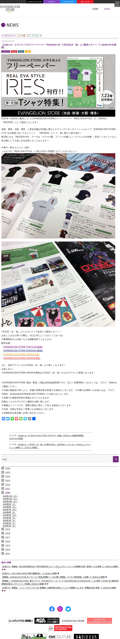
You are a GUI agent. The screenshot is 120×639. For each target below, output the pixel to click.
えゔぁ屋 (4, 569)
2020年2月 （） (9, 523)
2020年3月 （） (9, 520)
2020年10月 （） (10, 501)
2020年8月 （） (10, 507)
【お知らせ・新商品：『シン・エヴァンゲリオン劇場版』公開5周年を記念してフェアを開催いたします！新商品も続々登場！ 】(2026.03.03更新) (58, 587)
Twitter (68, 609)
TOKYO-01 (5, 51)
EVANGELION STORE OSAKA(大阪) (21, 354)
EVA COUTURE (68, 2)
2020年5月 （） (10, 515)
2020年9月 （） (9, 504)
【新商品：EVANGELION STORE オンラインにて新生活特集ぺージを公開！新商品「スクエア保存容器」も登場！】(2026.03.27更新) (53, 577)
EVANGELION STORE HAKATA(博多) (22, 358)
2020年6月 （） (9, 512)
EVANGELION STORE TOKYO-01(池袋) (23, 347)
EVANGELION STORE (35, 2)
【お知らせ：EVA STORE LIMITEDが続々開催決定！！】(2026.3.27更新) (29, 573)
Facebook (52, 609)
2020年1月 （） (9, 525)
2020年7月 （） (10, 509)
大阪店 (28, 51)
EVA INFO (51, 2)
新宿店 (21, 51)
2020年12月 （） (10, 496)
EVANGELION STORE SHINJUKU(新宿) (23, 350)
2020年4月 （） (9, 517)
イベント (58, 573)
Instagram (60, 609)
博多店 (14, 51)
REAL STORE (85, 2)
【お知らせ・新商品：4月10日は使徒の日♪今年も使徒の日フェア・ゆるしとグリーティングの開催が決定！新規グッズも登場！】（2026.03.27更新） (60, 566)
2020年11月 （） (10, 498)
